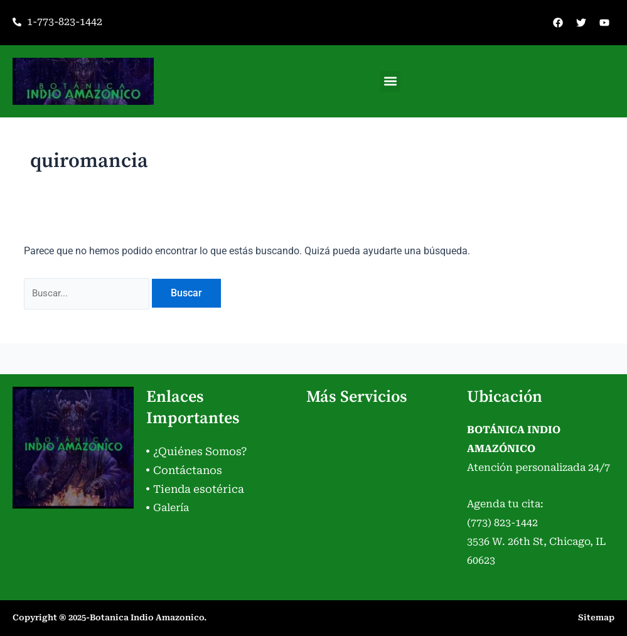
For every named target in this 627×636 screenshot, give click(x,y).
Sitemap (596, 617)
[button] (390, 81)
